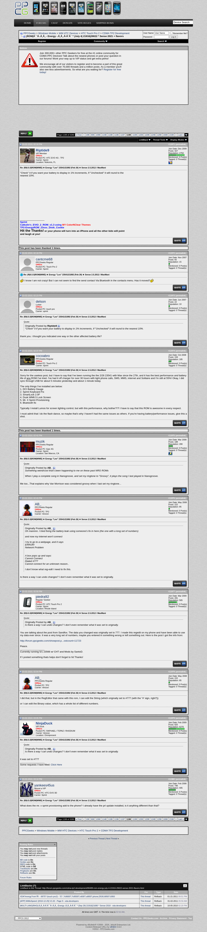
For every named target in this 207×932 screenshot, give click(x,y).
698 (92, 135)
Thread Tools (159, 140)
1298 (159, 135)
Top (190, 918)
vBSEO (113, 927)
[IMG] (22, 864)
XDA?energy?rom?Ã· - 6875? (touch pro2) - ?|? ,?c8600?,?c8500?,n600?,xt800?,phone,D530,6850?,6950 (67, 896)
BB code (24, 860)
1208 (147, 135)
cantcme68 (44, 259)
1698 (165, 135)
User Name (148, 33)
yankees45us (44, 785)
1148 (104, 135)
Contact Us (136, 918)
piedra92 (42, 597)
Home (27, 23)
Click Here (56, 764)
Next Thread (111, 838)
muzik (40, 441)
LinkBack (143, 140)
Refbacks (24, 873)
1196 (116, 135)
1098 (98, 135)
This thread (146, 896)
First (79, 135)
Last (181, 135)
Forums (41, 23)
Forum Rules (26, 877)
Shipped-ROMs (105, 23)
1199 (135, 135)
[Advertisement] (155, 77)
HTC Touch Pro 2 (90, 33)
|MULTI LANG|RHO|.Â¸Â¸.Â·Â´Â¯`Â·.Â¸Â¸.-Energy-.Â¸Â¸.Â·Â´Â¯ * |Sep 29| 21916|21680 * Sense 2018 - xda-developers (73, 905)
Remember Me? (178, 33)
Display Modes (177, 140)
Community (101, 41)
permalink (180, 144)
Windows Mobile (47, 33)
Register (42, 41)
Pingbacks (24, 871)
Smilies (23, 862)
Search (162, 41)
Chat (54, 23)
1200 (141, 135)
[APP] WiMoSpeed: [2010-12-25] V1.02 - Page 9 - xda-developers (49, 901)
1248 (153, 135)
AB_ (38, 504)
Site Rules (84, 23)
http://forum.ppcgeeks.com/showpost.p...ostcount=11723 (50, 640)
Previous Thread (97, 838)
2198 (171, 135)
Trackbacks (25, 868)
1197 (122, 135)
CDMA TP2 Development (115, 33)
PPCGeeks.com (150, 918)
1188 (110, 135)
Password (147, 37)
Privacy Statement (177, 918)
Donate (67, 23)
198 (87, 135)
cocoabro (43, 356)
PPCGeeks (30, 33)
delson (41, 301)
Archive (163, 918)
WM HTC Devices (68, 33)
